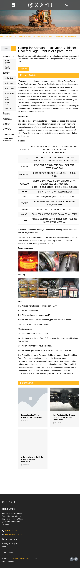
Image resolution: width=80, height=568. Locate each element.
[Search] (13, 48)
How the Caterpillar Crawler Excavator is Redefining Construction (64, 417)
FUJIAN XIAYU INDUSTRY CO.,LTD (21, 559)
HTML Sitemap (7, 552)
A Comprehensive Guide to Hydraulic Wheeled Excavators (32, 459)
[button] (13, 5)
